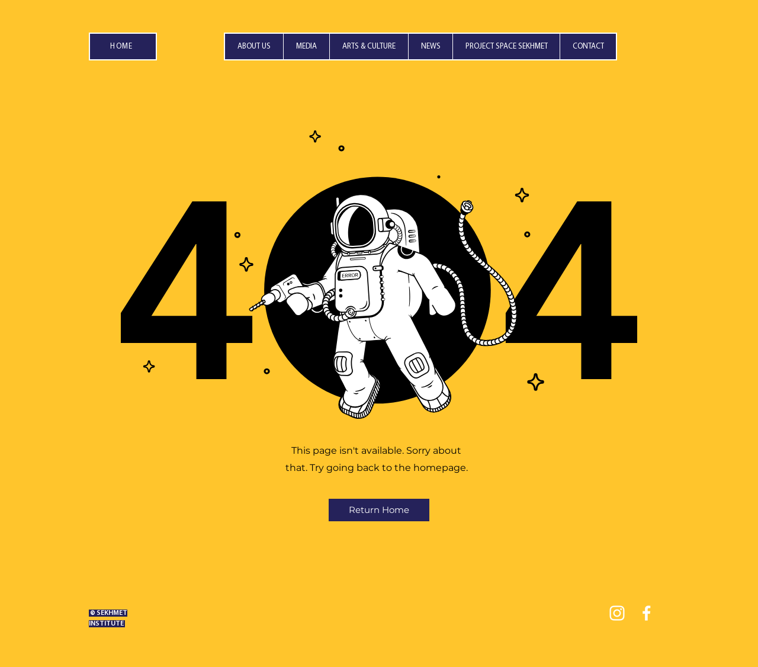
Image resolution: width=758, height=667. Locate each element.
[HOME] (123, 46)
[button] (306, 46)
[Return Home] (379, 510)
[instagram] (617, 613)
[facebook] (647, 613)
